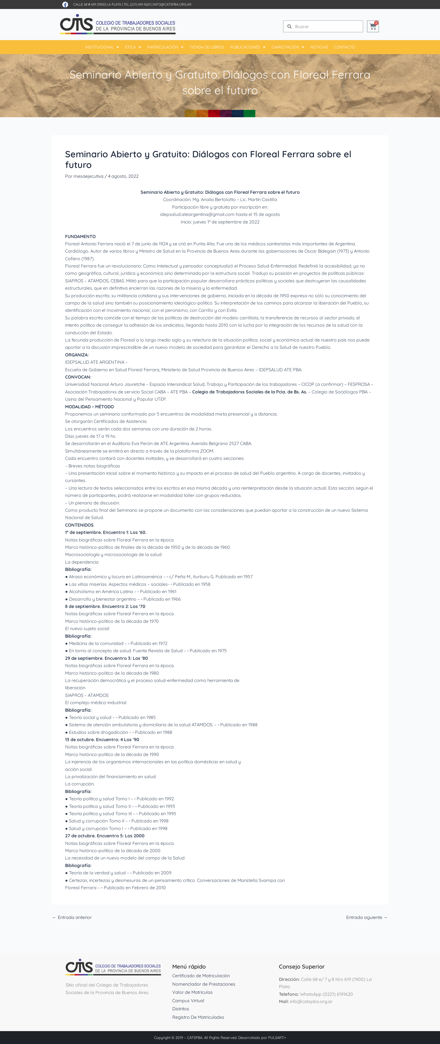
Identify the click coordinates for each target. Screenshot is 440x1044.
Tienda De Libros (207, 47)
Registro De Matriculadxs (198, 1017)
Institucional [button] (102, 47)
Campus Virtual (188, 1000)
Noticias (319, 47)
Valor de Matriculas (192, 992)
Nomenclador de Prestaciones (203, 984)
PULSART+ (277, 1037)
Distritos (180, 1008)
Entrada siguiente (367, 917)
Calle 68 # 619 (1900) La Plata (97, 4)
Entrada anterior (72, 917)
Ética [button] (133, 47)
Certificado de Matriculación (201, 975)
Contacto (344, 47)
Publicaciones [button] (247, 47)
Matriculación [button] (165, 47)
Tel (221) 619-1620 (137, 4)
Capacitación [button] (288, 47)
